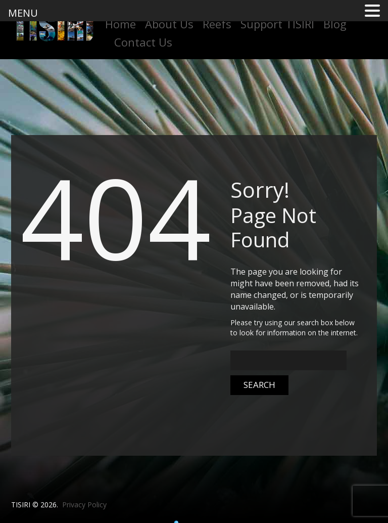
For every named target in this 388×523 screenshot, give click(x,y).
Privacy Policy (84, 504)
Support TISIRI (277, 23)
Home (120, 23)
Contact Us (143, 42)
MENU (23, 13)
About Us (169, 23)
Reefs (217, 23)
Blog (335, 23)
